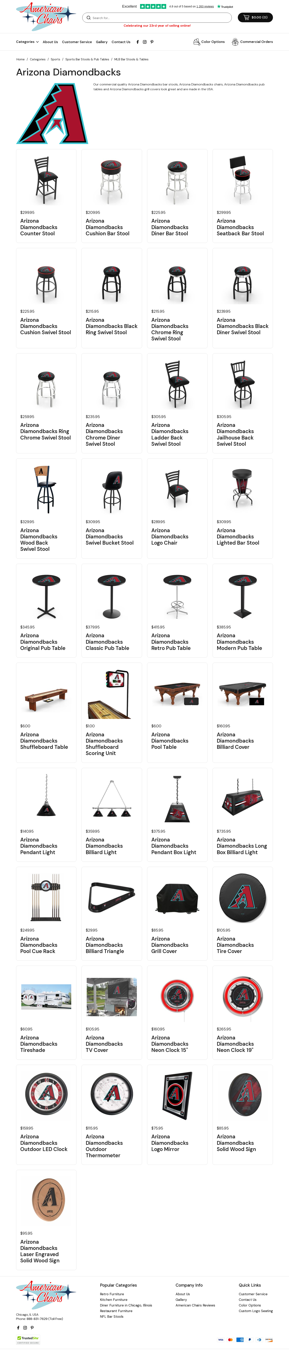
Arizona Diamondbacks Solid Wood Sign (236, 1143)
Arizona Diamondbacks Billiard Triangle (105, 945)
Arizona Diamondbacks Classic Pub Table (107, 641)
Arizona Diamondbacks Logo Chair (169, 536)
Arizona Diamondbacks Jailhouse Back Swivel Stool (235, 434)
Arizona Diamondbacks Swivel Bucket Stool (110, 536)
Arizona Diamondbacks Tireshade (38, 1044)
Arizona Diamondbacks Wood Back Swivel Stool (38, 539)
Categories (38, 59)
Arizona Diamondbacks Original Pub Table (42, 641)
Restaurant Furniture (116, 1311)
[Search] (161, 18)
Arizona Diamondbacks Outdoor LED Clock (44, 1143)
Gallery (102, 42)
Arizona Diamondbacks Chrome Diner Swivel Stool (104, 434)
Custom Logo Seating (256, 1311)
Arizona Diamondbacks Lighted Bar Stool (238, 536)
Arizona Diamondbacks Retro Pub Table (171, 641)
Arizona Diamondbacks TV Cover (104, 1044)
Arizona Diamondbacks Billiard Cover (235, 741)
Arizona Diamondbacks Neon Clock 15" (169, 1044)
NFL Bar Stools (111, 1316)
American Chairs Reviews (195, 1305)
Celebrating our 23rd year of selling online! (157, 25)
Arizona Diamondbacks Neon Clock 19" (235, 1044)
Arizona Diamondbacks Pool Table (169, 741)
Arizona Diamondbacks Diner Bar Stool (169, 227)
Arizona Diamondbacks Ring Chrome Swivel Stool (45, 431)
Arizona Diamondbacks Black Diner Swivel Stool (243, 326)
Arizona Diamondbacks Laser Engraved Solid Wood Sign (40, 1251)
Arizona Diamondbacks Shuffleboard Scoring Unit (104, 744)
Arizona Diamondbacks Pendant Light (38, 846)
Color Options (213, 42)
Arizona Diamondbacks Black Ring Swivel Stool (112, 326)
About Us (50, 42)
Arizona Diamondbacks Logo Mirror (169, 1143)
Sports (55, 59)
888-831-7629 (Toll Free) (45, 1319)
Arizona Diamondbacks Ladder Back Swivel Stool (169, 434)
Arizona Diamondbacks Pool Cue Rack (38, 945)
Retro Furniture (112, 1294)
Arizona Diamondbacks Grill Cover (169, 945)
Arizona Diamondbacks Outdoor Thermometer (104, 1146)
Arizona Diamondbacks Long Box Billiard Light (242, 846)
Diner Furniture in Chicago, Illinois (126, 1305)
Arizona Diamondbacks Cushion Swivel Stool (45, 326)
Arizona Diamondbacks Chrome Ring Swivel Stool (169, 329)
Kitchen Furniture (113, 1299)
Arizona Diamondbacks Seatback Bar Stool (240, 227)
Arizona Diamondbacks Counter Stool (38, 227)
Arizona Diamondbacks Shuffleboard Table (44, 741)
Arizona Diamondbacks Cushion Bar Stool (107, 227)
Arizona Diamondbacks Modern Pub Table (239, 641)
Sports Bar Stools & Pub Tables (87, 59)
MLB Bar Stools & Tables (131, 59)
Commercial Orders (256, 42)
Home (20, 59)
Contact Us (121, 42)
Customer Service (77, 42)
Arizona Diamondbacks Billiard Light (104, 846)
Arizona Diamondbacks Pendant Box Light (173, 846)
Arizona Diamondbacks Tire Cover (235, 945)
